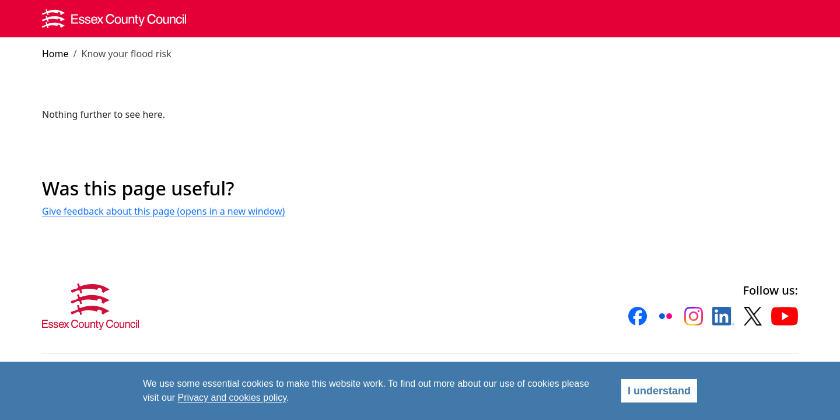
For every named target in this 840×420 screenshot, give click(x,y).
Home (55, 53)
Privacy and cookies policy (232, 397)
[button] (637, 316)
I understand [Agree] (659, 391)
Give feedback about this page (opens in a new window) (163, 211)
